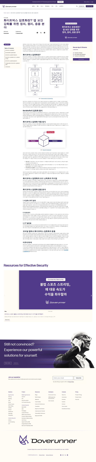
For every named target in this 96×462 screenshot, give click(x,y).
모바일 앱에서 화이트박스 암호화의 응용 (13, 64)
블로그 (8, 13)
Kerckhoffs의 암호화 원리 (11, 52)
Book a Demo (86, 1)
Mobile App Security (26, 395)
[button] (37, 32)
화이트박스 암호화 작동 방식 (11, 55)
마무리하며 (8, 66)
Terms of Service (49, 455)
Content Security (12, 418)
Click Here (60, 1)
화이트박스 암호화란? (10, 50)
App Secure (7, 44)
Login (92, 1)
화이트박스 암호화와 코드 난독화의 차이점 (13, 58)
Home (5, 13)
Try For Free (89, 6)
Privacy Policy (42, 455)
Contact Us (81, 6)
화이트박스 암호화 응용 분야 (11, 60)
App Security (11, 395)
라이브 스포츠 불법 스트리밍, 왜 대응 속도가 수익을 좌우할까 (24, 314)
